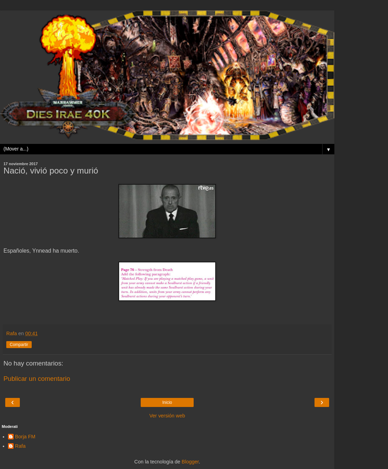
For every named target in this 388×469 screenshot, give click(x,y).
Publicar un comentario (36, 378)
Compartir (19, 344)
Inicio (167, 402)
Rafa (20, 446)
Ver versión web (167, 415)
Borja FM (25, 436)
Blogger (190, 461)
